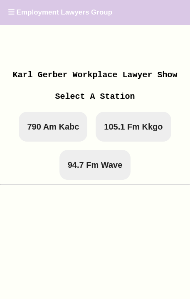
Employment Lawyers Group (60, 12)
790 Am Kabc (53, 126)
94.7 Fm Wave (95, 164)
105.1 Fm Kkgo (133, 126)
